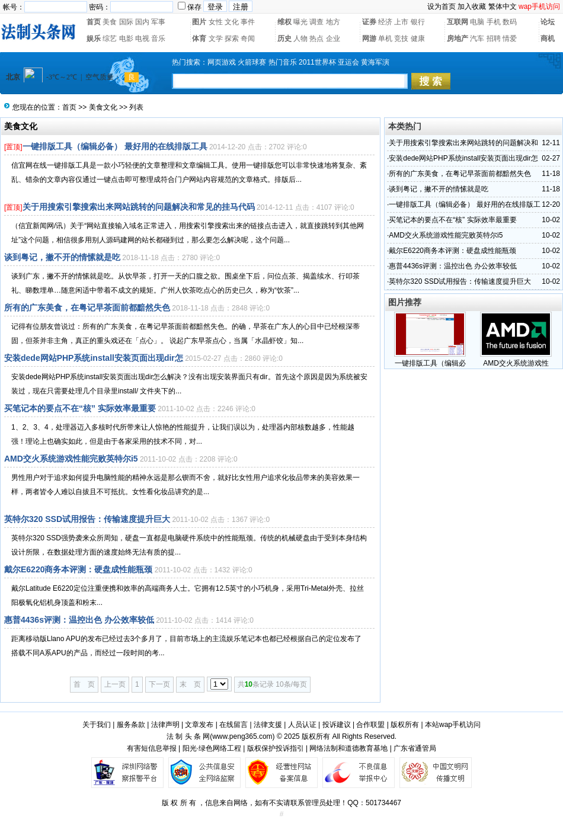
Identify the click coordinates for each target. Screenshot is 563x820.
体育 (199, 38)
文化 (232, 22)
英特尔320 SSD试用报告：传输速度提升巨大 (87, 519)
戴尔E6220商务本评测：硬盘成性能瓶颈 (78, 569)
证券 (369, 22)
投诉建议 (336, 724)
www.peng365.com (242, 736)
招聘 (494, 38)
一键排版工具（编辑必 (430, 363)
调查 (316, 22)
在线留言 (233, 724)
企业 (333, 38)
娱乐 (94, 38)
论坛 (547, 22)
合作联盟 (370, 724)
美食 (110, 22)
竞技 (401, 38)
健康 (418, 38)
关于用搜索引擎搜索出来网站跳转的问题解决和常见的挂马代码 (139, 207)
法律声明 (165, 724)
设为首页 (441, 6)
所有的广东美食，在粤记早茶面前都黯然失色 (87, 307)
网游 (369, 38)
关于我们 (96, 724)
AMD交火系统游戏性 (516, 363)
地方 (333, 22)
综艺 (110, 38)
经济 (385, 22)
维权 (284, 22)
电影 (126, 38)
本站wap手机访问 (453, 724)
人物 (300, 38)
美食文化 (103, 107)
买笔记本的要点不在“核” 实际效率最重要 (80, 408)
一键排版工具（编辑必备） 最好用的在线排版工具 (115, 146)
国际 (126, 22)
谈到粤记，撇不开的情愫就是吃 (62, 257)
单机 (385, 38)
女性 (216, 22)
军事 (158, 22)
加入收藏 (472, 6)
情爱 (510, 38)
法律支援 (268, 724)
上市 (401, 22)
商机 (547, 38)
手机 (494, 22)
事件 (248, 22)
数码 (510, 22)
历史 (284, 38)
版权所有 (405, 724)
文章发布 (199, 724)
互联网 (457, 22)
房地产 (457, 38)
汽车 (477, 38)
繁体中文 (502, 6)
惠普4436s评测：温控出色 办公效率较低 (79, 619)
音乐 (158, 38)
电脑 (477, 22)
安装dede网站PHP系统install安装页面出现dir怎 (93, 358)
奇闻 (248, 38)
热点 (316, 38)
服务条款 (131, 724)
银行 (418, 22)
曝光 (300, 22)
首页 (94, 22)
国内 (142, 22)
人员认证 (302, 724)
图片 (199, 22)
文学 (216, 38)
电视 (142, 38)
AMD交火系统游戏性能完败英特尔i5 (71, 458)
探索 (232, 38)
